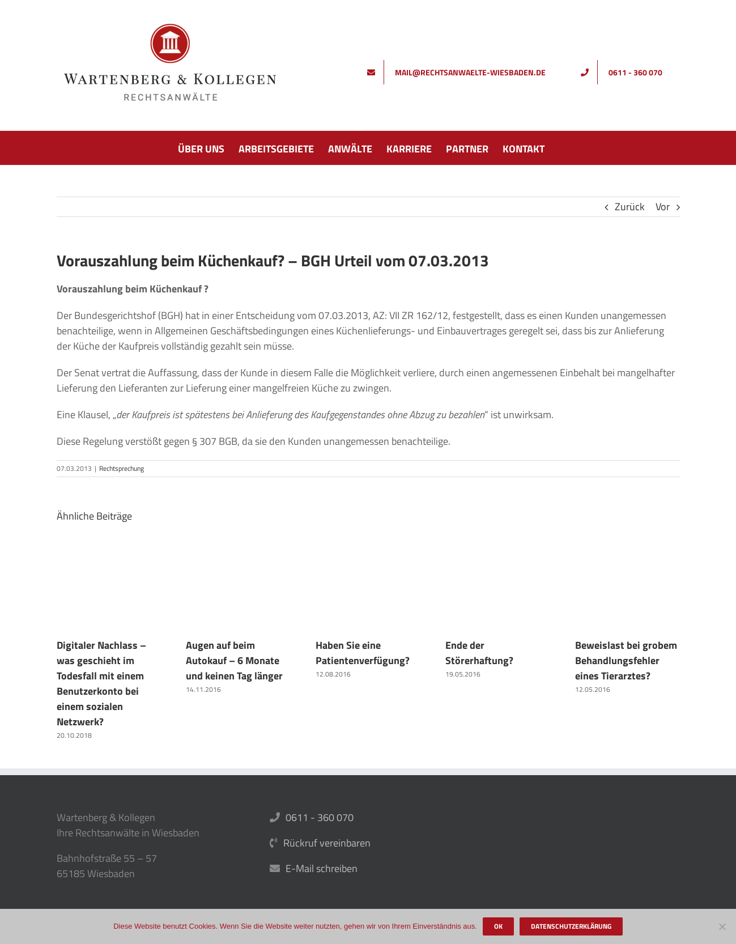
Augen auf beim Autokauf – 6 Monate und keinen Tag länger (234, 660)
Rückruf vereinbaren (327, 843)
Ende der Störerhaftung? (479, 652)
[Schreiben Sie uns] (460, 72)
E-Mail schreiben (322, 868)
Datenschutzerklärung (571, 926)
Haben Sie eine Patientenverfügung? (363, 652)
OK (498, 926)
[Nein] (722, 926)
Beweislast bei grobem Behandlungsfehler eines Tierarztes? (626, 660)
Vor (663, 206)
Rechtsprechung (121, 468)
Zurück (630, 206)
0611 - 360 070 (320, 817)
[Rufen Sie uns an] (626, 72)
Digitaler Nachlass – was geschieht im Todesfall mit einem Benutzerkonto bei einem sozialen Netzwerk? (101, 683)
